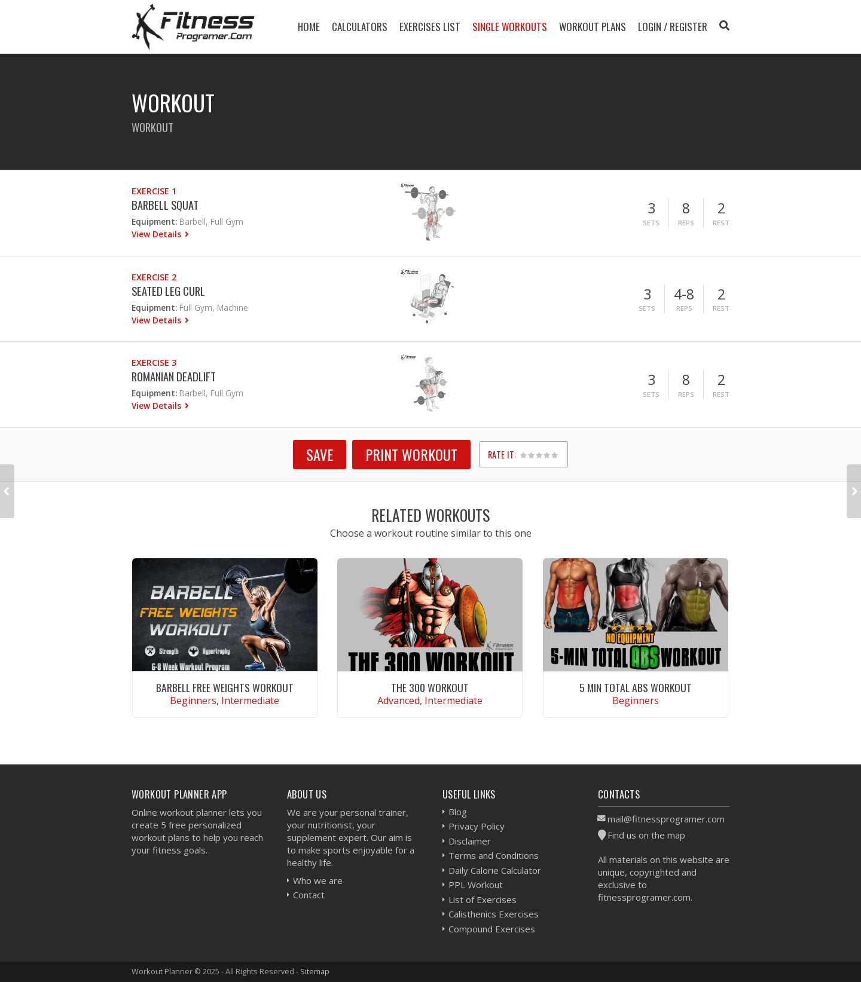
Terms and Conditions (493, 855)
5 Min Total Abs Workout (635, 687)
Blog (457, 812)
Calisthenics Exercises (493, 914)
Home (309, 26)
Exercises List (429, 26)
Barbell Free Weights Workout (225, 687)
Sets (651, 222)
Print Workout (411, 454)
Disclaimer (469, 841)
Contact (309, 895)
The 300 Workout (430, 687)
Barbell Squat (165, 205)
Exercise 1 (154, 191)
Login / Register (672, 26)
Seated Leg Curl (168, 291)
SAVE (319, 454)
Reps (686, 222)
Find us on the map (646, 835)
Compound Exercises (491, 929)
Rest (721, 222)
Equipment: (154, 221)
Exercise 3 (154, 362)
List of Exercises (482, 899)
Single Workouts (509, 26)
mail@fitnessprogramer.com (666, 819)
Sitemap (314, 971)
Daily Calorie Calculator (494, 870)
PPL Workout (475, 885)
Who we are (318, 880)
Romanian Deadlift (174, 376)
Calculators (359, 26)
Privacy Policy (476, 826)
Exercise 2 (154, 277)
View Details (158, 234)
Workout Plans (592, 26)
